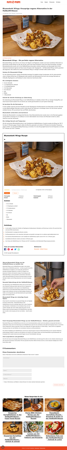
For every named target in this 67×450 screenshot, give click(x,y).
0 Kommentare (19, 13)
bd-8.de (32, 448)
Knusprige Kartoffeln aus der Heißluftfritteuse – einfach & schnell (12, 438)
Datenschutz (42, 448)
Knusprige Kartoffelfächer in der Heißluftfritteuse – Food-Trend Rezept (13, 415)
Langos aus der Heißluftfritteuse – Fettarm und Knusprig (33, 436)
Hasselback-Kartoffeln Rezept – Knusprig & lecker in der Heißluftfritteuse (54, 415)
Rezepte (46, 2)
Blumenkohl (36, 249)
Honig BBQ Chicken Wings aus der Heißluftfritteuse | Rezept (33, 415)
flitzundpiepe (49, 189)
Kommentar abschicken (58, 384)
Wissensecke (51, 2)
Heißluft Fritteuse (43, 249)
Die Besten (58, 2)
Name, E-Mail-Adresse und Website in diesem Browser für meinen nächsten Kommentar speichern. (24, 382)
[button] (3, 447)
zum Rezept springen (7, 58)
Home (42, 2)
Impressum (37, 448)
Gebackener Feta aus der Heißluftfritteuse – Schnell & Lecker (54, 438)
